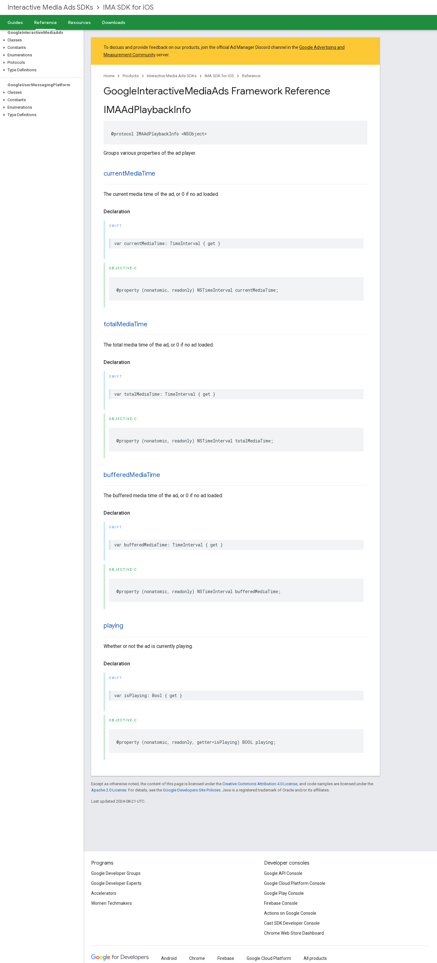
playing (113, 626)
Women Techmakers (111, 903)
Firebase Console (281, 903)
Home (109, 75)
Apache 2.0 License (108, 790)
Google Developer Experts (116, 883)
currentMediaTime (129, 173)
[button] (40, 40)
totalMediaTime (125, 324)
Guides (15, 22)
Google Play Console (284, 893)
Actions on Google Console (290, 913)
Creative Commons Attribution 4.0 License (259, 783)
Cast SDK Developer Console (292, 923)
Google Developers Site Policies (192, 790)
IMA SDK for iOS (128, 7)
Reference (251, 75)
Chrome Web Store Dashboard (294, 933)
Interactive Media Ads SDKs (50, 7)
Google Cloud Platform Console (294, 883)
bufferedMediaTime (132, 475)
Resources (79, 22)
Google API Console (283, 873)
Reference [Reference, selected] (45, 22)
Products (131, 75)
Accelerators (103, 893)
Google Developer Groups (116, 873)
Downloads (113, 22)
